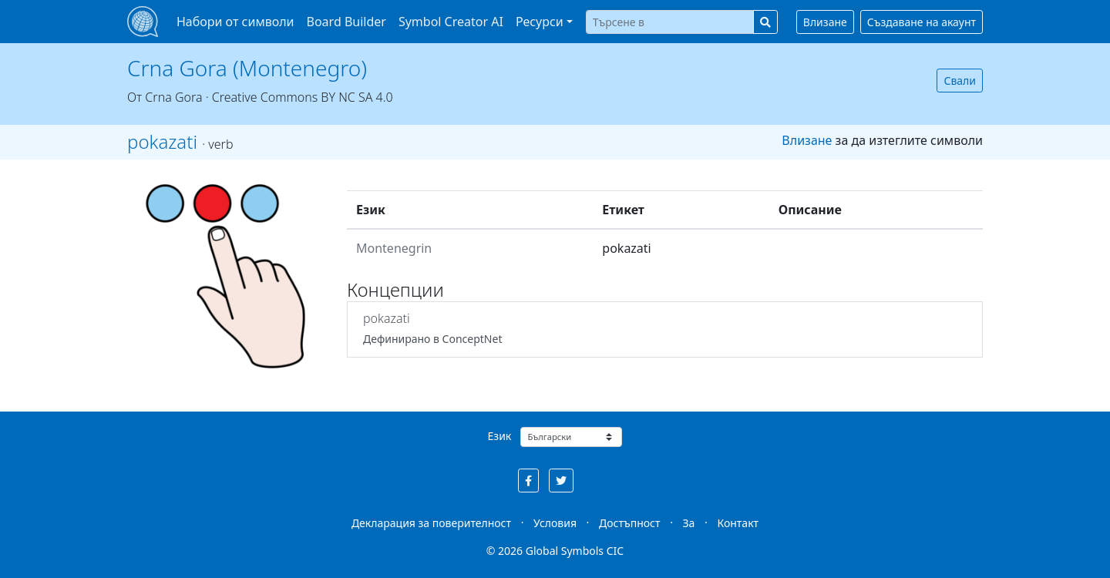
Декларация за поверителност (431, 523)
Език (500, 435)
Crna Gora (173, 97)
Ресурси (539, 21)
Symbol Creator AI (451, 21)
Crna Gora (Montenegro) (247, 67)
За (689, 523)
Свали (960, 80)
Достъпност (629, 523)
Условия (555, 523)
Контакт (737, 523)
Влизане (825, 22)
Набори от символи (235, 21)
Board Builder (346, 21)
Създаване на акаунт (921, 22)
